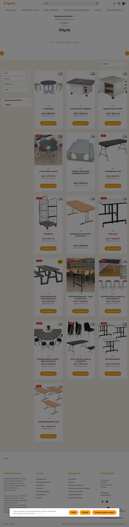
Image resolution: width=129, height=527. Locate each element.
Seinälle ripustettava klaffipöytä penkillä (81, 174)
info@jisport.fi (106, 495)
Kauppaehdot (41, 479)
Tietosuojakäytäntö (43, 482)
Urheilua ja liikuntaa (76, 485)
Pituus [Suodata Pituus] (16, 80)
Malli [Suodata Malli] (16, 75)
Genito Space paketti (48, 173)
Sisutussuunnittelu (75, 498)
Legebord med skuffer (113, 110)
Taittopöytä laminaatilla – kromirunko (81, 236)
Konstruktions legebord (80, 110)
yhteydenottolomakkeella (113, 518)
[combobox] (58, 4)
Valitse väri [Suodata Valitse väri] (16, 85)
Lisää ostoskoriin (48, 125)
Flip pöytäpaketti (112, 360)
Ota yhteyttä (41, 494)
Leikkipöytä (48, 110)
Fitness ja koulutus (75, 491)
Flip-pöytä (112, 235)
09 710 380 (105, 493)
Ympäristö (40, 485)
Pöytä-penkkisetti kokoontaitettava (48, 299)
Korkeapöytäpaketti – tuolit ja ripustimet (81, 299)
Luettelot (39, 488)
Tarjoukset (72, 479)
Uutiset (71, 482)
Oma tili (39, 498)
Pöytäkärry (48, 235)
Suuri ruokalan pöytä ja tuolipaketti (80, 361)
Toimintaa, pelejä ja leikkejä (79, 488)
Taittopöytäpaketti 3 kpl (48, 423)
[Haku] (86, 4)
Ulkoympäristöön (75, 494)
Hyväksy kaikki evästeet (105, 513)
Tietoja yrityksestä (43, 491)
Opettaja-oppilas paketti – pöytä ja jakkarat (48, 361)
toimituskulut (85, 524)
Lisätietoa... (30, 514)
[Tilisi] (109, 4)
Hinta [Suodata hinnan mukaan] (16, 91)
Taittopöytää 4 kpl (113, 173)
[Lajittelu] (113, 65)
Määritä (87, 513)
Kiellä (76, 513)
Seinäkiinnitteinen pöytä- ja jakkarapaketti (113, 299)
